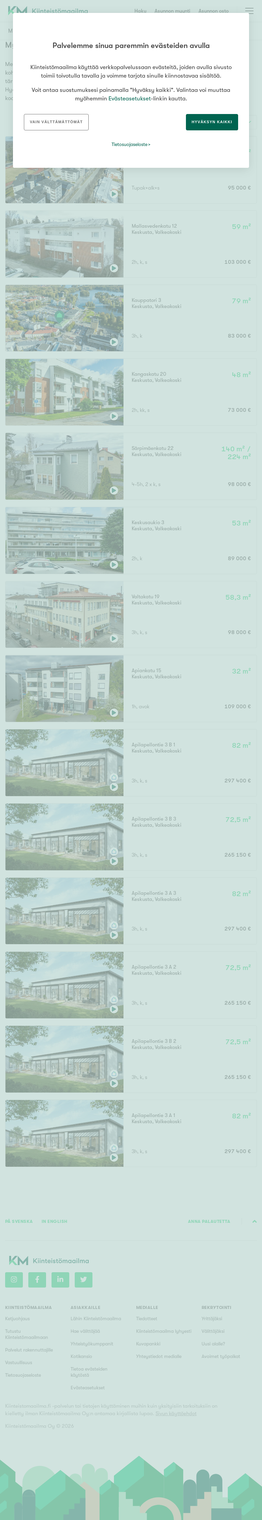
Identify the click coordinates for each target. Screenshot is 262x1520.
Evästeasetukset (129, 98)
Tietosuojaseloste (129, 144)
